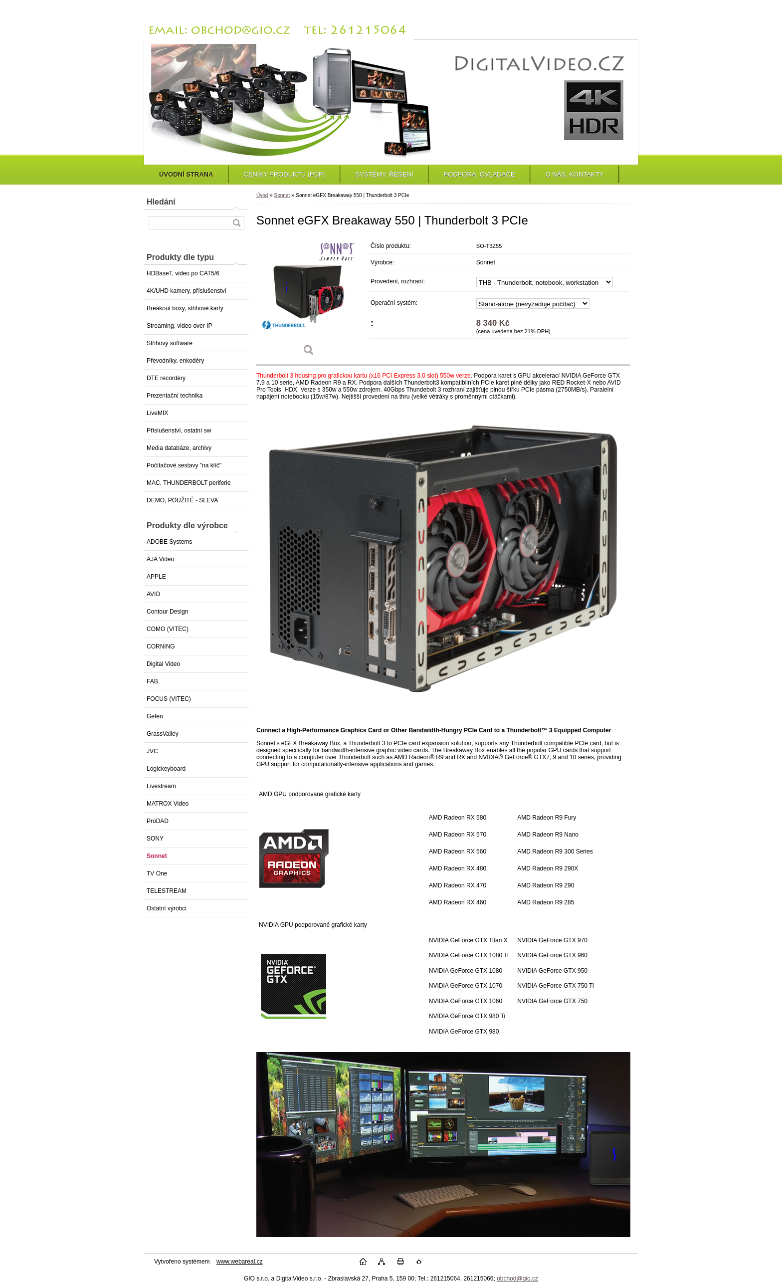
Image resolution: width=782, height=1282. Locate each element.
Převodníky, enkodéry (175, 360)
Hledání (161, 202)
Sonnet (157, 856)
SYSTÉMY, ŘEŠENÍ (384, 174)
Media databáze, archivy (179, 447)
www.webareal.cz (239, 1261)
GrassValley (163, 733)
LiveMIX (157, 413)
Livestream (161, 786)
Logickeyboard (166, 768)
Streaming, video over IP (179, 325)
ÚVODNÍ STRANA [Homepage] (186, 174)
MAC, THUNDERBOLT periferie (189, 482)
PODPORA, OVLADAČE (479, 174)
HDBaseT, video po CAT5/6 (183, 273)
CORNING (161, 646)
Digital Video (163, 663)
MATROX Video (168, 803)
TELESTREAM (167, 890)
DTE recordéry (166, 378)
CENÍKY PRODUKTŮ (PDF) (284, 174)
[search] (236, 222)
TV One (157, 873)
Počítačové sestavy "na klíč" (184, 465)
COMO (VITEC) (168, 629)
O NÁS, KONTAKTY (574, 174)
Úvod (262, 195)
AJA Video (160, 559)
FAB (152, 681)
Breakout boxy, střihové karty (185, 308)
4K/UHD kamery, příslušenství (186, 290)
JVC (152, 751)
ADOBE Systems (169, 541)
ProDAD (158, 821)
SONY (155, 838)
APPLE (156, 576)
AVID (153, 594)
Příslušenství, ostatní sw (179, 430)
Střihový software (170, 343)
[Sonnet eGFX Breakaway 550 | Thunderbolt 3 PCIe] (309, 300)
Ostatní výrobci (167, 908)
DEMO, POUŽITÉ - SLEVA (182, 500)
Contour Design (167, 611)
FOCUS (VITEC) (169, 698)
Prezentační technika (174, 395)
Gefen (155, 716)
